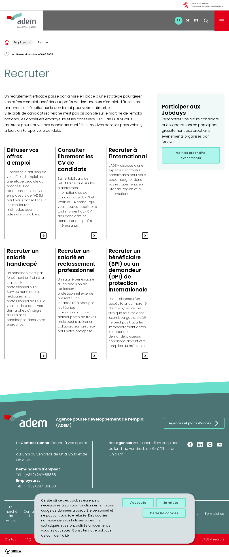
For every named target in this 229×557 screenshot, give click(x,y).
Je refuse (170, 502)
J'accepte (137, 502)
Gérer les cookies (164, 513)
